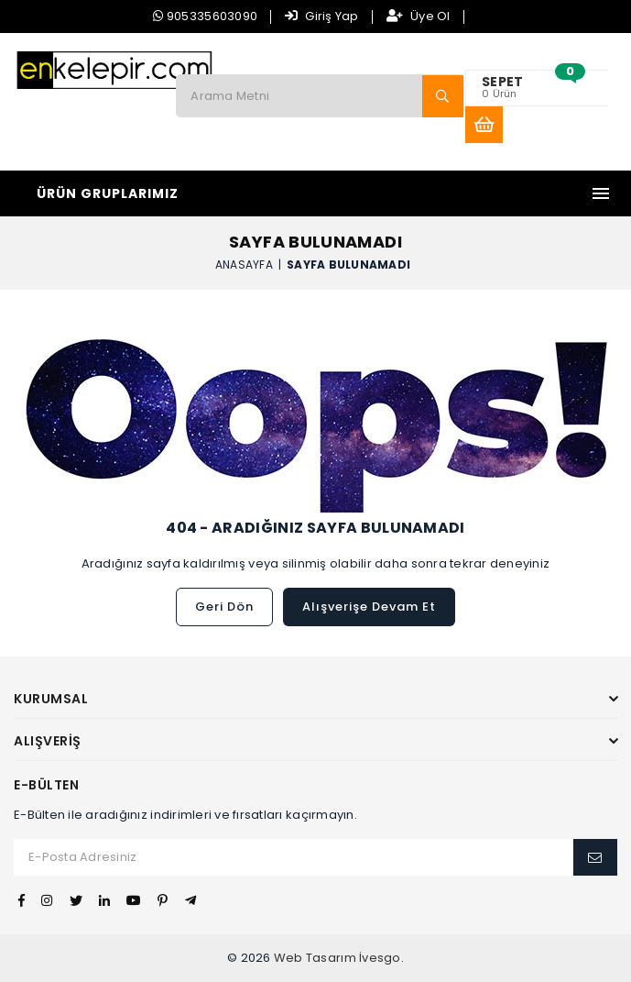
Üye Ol (418, 16)
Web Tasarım (315, 957)
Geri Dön (224, 606)
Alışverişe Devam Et (369, 606)
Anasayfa (244, 263)
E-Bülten (46, 785)
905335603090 (205, 16)
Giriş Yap (322, 16)
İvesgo (380, 957)
